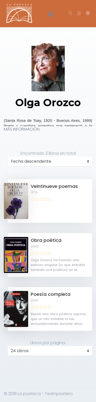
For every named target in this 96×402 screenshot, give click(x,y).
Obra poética (46, 240)
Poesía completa (50, 294)
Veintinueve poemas (54, 186)
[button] (87, 13)
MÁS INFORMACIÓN (21, 129)
